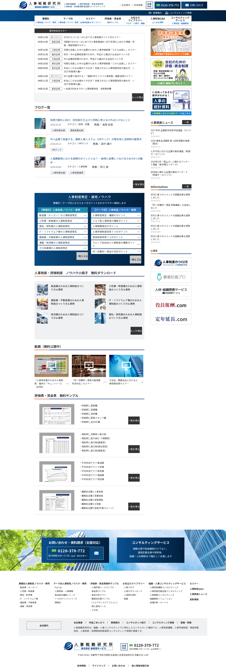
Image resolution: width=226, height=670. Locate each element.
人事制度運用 (76, 169)
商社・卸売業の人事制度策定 (54, 219)
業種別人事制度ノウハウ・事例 (34, 570)
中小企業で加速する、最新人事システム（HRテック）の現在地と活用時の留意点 (96, 136)
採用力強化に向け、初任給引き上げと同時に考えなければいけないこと (90, 116)
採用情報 (81, 652)
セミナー (194, 570)
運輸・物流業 (26, 592)
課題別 (58, 589)
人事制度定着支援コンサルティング (166, 577)
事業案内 (157, 12)
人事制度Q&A (197, 575)
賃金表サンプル (99, 577)
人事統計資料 (130, 581)
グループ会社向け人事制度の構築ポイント (114, 237)
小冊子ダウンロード (133, 577)
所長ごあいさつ (96, 609)
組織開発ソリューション (161, 585)
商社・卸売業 (26, 581)
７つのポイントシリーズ (66, 585)
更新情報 (194, 586)
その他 (95, 596)
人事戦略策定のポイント (105, 219)
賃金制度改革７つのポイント (108, 230)
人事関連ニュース (198, 580)
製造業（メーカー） (29, 573)
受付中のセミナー (58, 30)
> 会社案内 (125, 4)
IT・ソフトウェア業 (29, 585)
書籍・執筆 (185, 609)
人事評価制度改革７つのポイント (110, 225)
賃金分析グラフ (99, 581)
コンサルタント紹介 (136, 609)
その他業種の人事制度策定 (53, 241)
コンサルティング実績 (180, 12)
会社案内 (44, 612)
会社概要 (78, 609)
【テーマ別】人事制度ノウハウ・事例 (114, 203)
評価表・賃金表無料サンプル (104, 570)
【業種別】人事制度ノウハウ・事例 (60, 203)
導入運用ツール (99, 592)
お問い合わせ (118, 652)
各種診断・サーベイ (159, 589)
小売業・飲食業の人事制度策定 (55, 214)
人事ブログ (129, 573)
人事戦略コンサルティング (162, 581)
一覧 (187, 122)
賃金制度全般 (76, 127)
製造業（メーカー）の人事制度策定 (58, 208)
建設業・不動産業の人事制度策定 (57, 230)
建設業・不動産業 (28, 589)
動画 (126, 585)
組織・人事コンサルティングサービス (167, 570)
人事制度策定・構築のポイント (109, 208)
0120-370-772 (71, 537)
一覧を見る (132, 179)
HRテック (57, 146)
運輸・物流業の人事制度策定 (54, 236)
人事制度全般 (58, 127)
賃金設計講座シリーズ (65, 581)
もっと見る (131, 95)
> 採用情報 (137, 4)
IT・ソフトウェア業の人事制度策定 (58, 225)
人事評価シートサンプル (103, 573)
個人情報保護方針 (140, 652)
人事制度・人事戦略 (64, 577)
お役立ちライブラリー (134, 570)
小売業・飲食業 (27, 577)
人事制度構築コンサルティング (164, 573)
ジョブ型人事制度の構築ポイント (110, 214)
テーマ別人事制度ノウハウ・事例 (70, 570)
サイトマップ (98, 652)
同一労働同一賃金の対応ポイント (110, 244)
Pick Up (58, 573)
